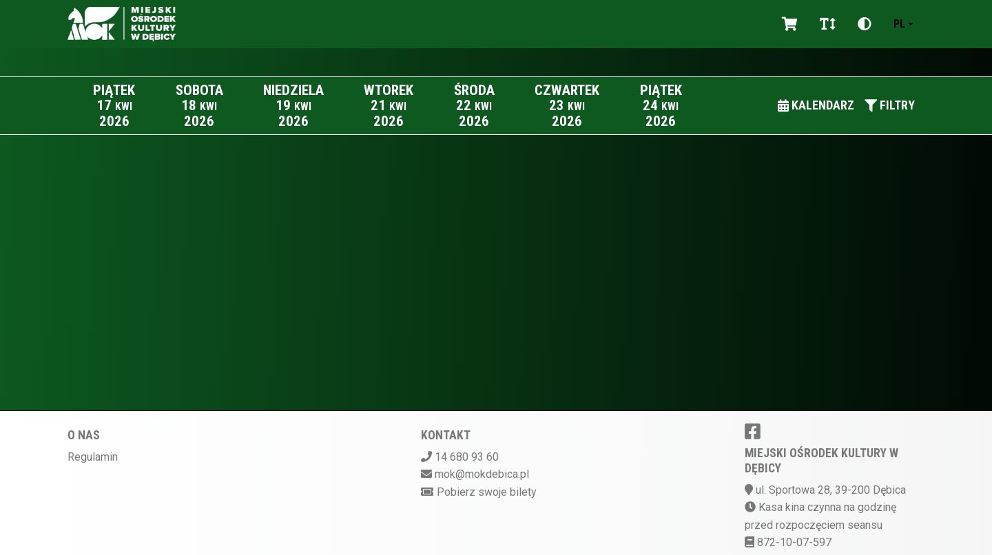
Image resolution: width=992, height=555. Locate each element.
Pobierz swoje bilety (487, 492)
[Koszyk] (790, 24)
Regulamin (93, 456)
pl (899, 23)
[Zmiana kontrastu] (864, 24)
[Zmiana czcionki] (828, 24)
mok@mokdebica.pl (482, 474)
